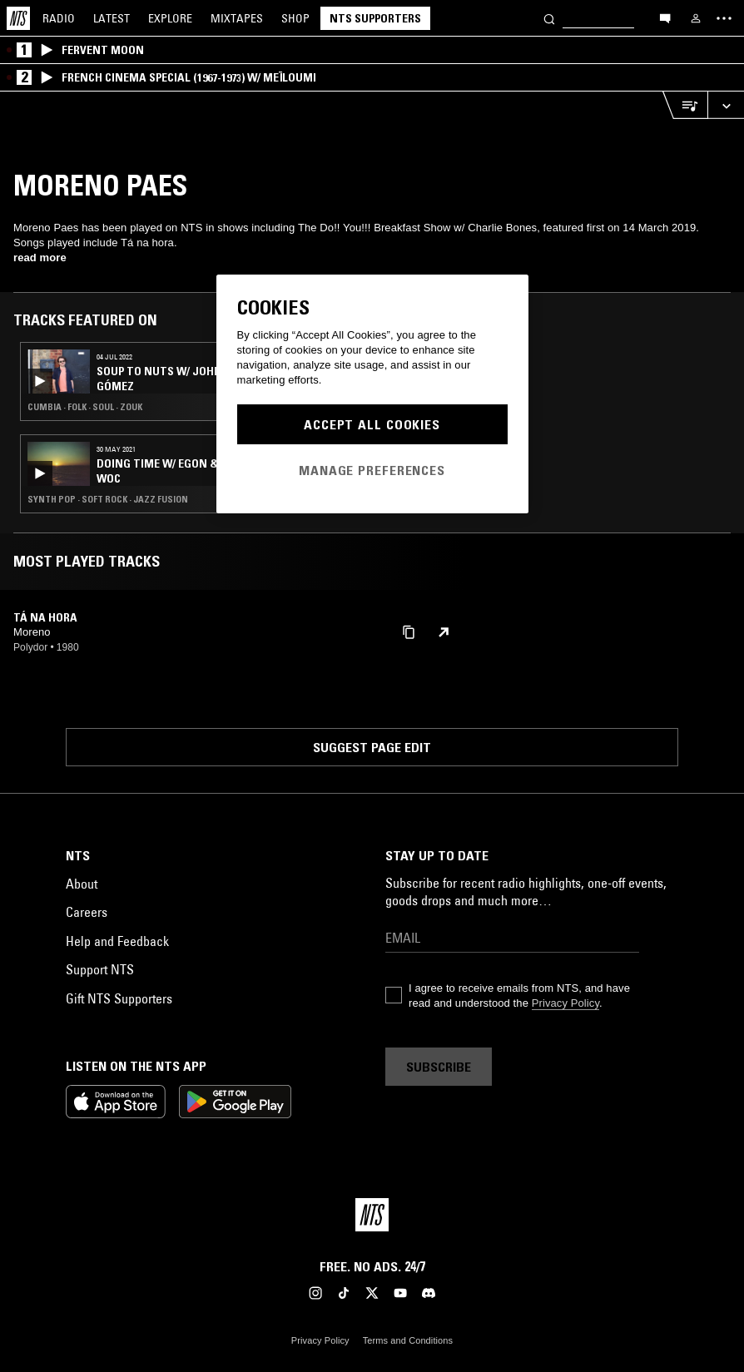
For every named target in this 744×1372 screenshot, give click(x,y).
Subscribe (438, 1066)
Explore (170, 18)
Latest (111, 18)
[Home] (18, 18)
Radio (58, 18)
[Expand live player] (725, 105)
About (81, 883)
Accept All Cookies (372, 424)
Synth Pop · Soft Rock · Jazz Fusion (107, 499)
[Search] (549, 17)
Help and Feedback (117, 941)
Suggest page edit (372, 747)
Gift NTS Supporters (119, 998)
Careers (86, 912)
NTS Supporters (375, 18)
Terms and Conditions (408, 1340)
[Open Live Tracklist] (684, 105)
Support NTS (100, 969)
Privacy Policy (565, 1003)
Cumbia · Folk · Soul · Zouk (84, 407)
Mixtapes (237, 18)
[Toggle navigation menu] (724, 18)
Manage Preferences (372, 470)
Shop (295, 18)
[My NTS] (695, 18)
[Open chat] (664, 17)
